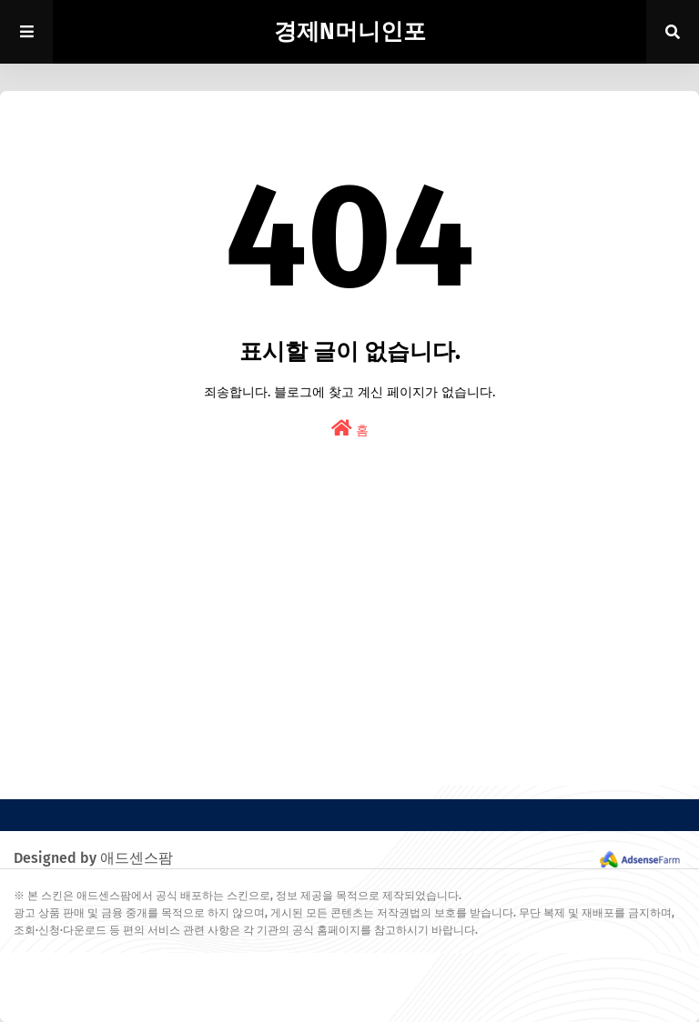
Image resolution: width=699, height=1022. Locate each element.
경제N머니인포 (350, 31)
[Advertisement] (349, 658)
